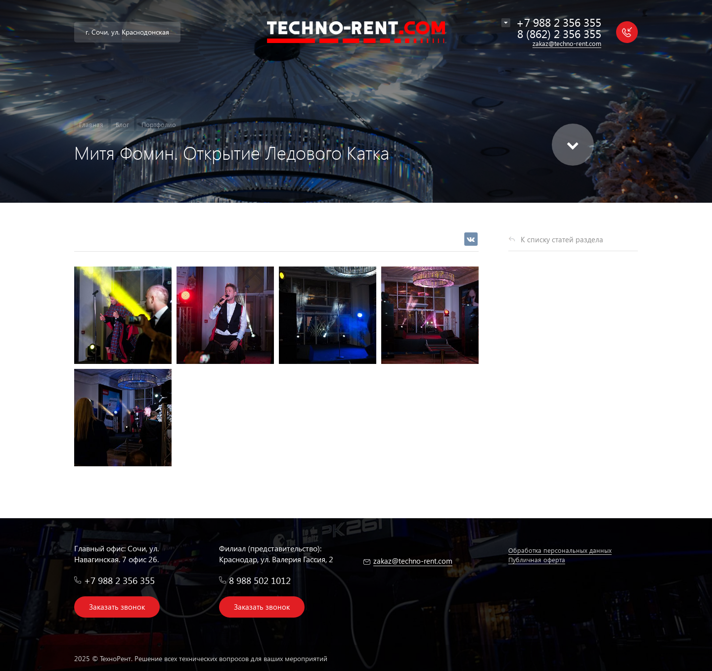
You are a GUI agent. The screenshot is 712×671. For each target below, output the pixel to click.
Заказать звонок (117, 607)
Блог (122, 124)
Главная (91, 124)
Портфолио (158, 124)
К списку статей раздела (562, 239)
